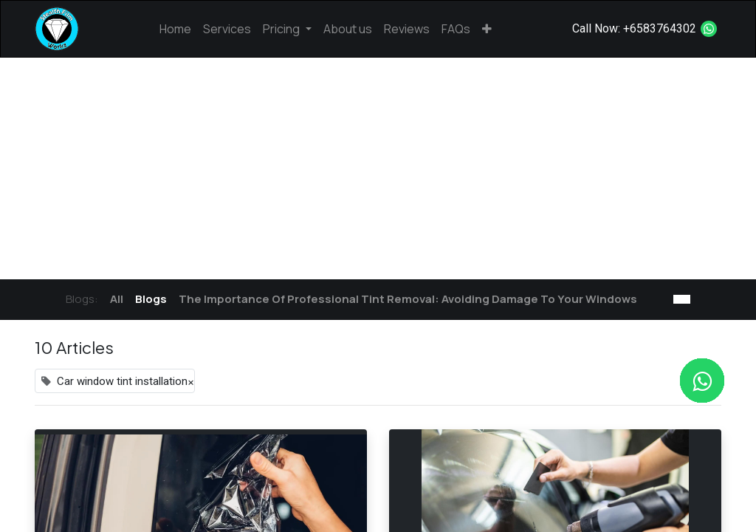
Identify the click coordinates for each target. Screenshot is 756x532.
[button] (487, 29)
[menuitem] (175, 29)
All (116, 299)
